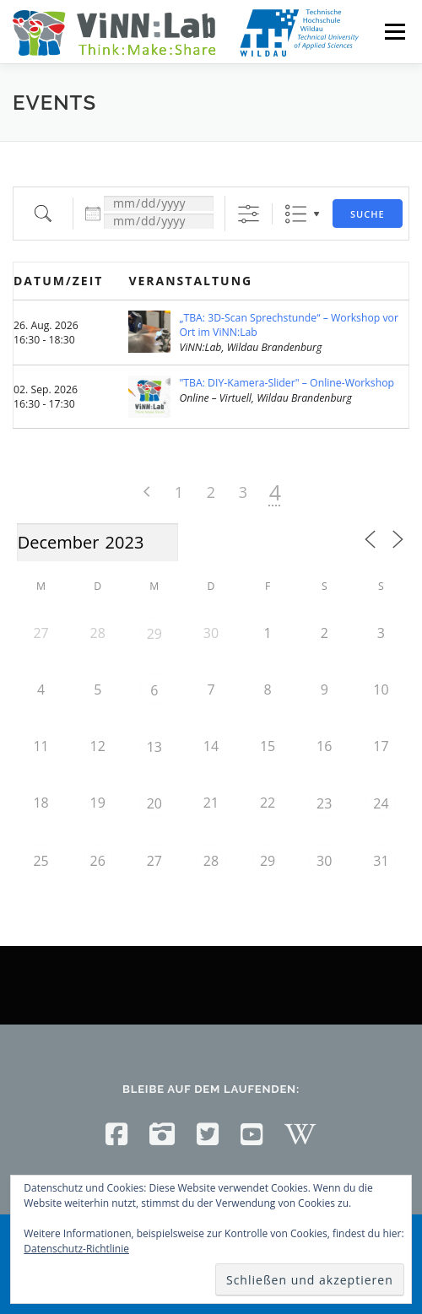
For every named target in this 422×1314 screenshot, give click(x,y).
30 (324, 861)
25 (40, 861)
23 (324, 803)
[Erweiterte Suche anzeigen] (248, 213)
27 (154, 861)
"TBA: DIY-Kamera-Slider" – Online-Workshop (286, 383)
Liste (295, 213)
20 (154, 803)
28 (211, 861)
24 (380, 803)
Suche (367, 214)
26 (98, 861)
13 (154, 747)
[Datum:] (159, 203)
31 (380, 861)
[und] (159, 221)
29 (154, 634)
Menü (394, 31)
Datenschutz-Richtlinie (76, 1248)
